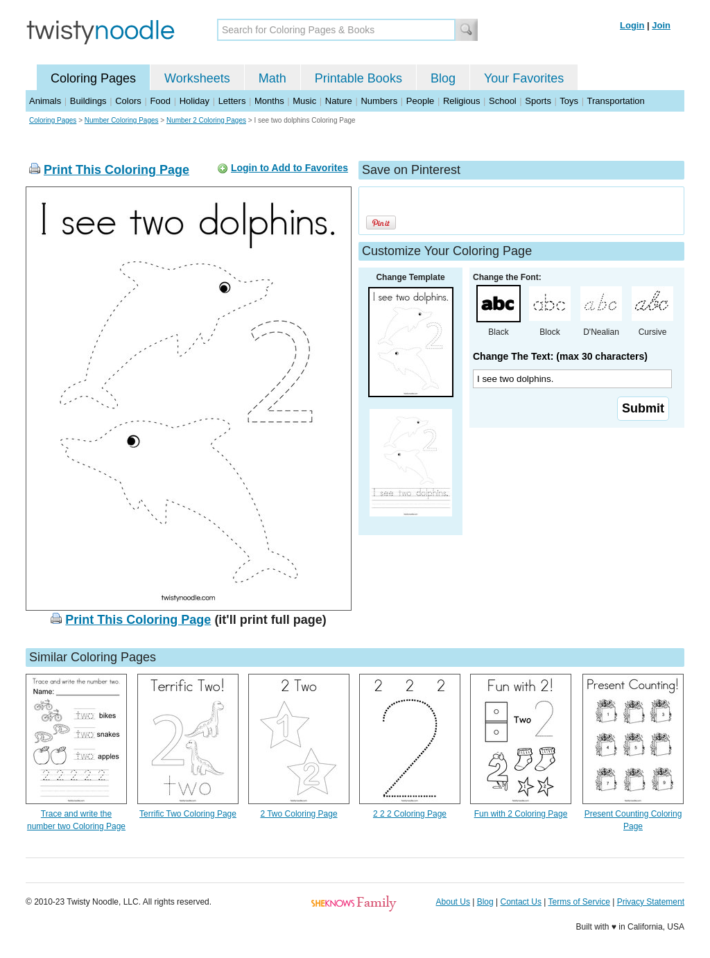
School (503, 101)
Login (632, 25)
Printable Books (358, 78)
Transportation (615, 101)
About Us (453, 902)
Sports (538, 101)
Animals (45, 101)
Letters (232, 101)
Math (272, 78)
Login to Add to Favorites (289, 167)
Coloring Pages (93, 78)
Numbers (379, 101)
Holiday (194, 101)
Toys (569, 101)
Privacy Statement (650, 902)
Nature (338, 101)
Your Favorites (524, 78)
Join (661, 25)
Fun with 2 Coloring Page (521, 814)
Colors (128, 101)
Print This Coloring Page (116, 170)
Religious (461, 101)
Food (160, 101)
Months (269, 101)
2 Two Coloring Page (298, 814)
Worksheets (197, 78)
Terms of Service (578, 902)
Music (304, 101)
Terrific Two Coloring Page (187, 814)
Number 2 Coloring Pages (206, 120)
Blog (443, 78)
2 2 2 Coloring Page (410, 814)
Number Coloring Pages (122, 120)
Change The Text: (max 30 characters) (560, 356)
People (420, 101)
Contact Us (521, 902)
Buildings (88, 101)
